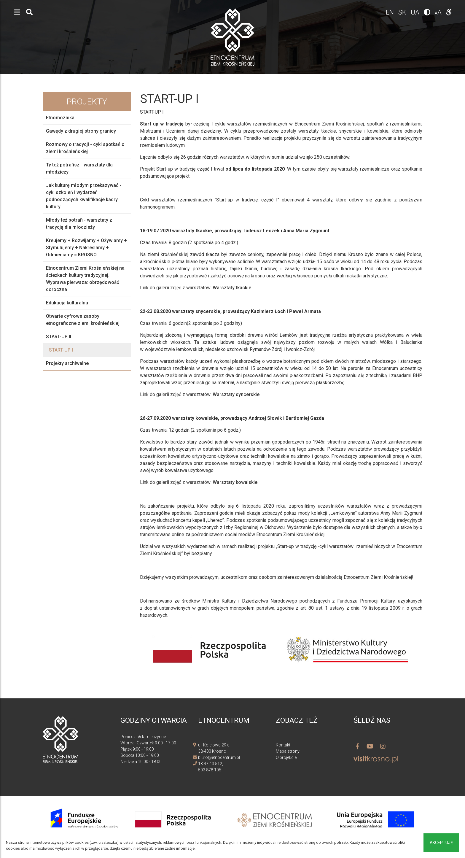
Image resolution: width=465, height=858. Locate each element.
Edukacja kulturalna (67, 303)
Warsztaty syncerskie (236, 394)
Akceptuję (441, 842)
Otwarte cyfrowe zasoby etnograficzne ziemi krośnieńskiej (83, 319)
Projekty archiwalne (67, 363)
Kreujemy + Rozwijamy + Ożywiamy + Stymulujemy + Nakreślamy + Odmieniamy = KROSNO (86, 248)
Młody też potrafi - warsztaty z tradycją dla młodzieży (79, 223)
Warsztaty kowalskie (235, 482)
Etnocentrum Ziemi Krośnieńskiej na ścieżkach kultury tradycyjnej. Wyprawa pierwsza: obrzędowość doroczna (85, 278)
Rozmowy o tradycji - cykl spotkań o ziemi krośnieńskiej (85, 148)
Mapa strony (288, 751)
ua (416, 12)
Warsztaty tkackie (232, 287)
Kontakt (283, 745)
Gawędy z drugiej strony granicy (81, 131)
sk (403, 12)
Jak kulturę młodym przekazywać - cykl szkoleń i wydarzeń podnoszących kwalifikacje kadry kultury (83, 195)
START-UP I (61, 350)
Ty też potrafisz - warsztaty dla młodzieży (79, 168)
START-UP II (58, 336)
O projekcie (286, 757)
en (390, 12)
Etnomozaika (60, 117)
